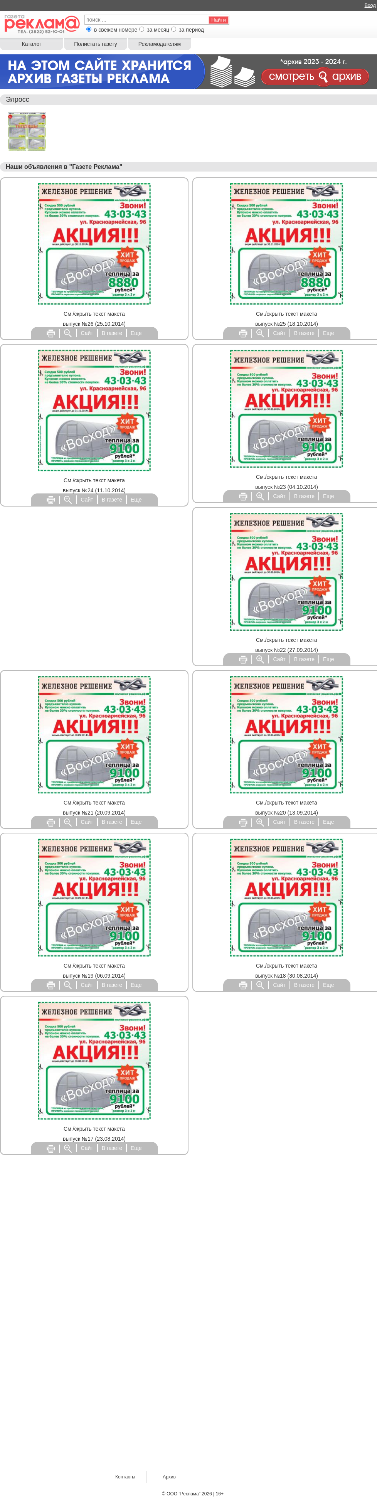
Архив (169, 1477)
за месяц (158, 30)
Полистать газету (95, 44)
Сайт (87, 333)
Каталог (32, 44)
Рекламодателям (159, 44)
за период (191, 30)
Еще (136, 333)
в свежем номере (115, 30)
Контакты (125, 1477)
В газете (112, 333)
